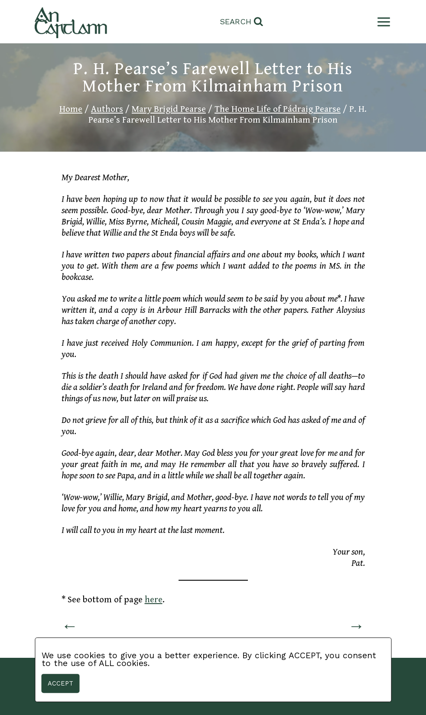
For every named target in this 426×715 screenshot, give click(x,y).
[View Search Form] (241, 22)
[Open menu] (382, 21)
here (154, 600)
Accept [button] (60, 683)
